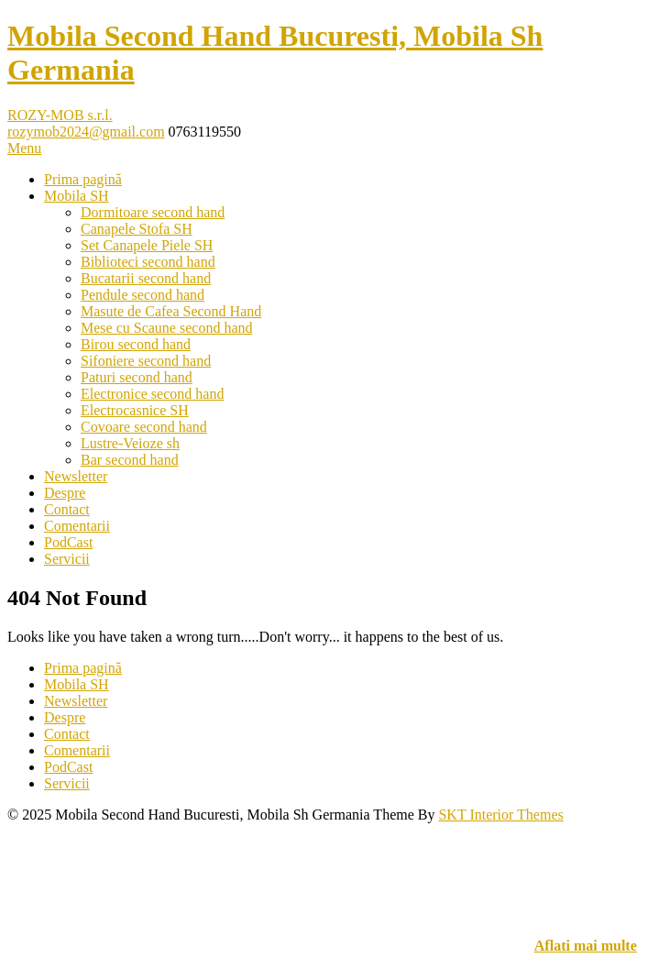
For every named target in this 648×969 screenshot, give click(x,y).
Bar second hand (130, 460)
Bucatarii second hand (146, 278)
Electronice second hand (152, 394)
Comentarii (77, 526)
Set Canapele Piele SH (147, 245)
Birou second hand (136, 344)
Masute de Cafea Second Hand (171, 311)
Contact (67, 509)
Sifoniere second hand (146, 361)
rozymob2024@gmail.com (86, 131)
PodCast (68, 542)
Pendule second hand (142, 295)
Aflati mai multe (585, 945)
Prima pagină (83, 179)
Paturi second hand (136, 377)
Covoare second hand (144, 427)
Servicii (67, 559)
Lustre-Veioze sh (130, 443)
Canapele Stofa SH (136, 229)
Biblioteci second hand (148, 262)
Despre (64, 493)
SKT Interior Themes (500, 814)
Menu (24, 148)
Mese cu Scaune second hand (167, 328)
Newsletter (75, 476)
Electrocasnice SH (135, 410)
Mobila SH (76, 196)
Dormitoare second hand (153, 212)
